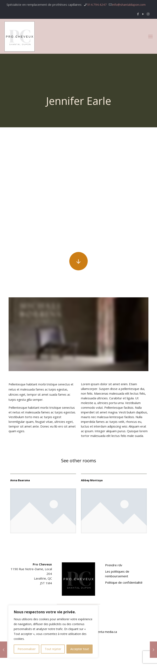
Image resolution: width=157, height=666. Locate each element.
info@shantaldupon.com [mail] (129, 4)
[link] (43, 510)
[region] (53, 631)
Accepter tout (79, 649)
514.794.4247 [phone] (97, 4)
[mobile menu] (150, 36)
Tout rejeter (53, 649)
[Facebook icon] (137, 14)
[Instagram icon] (148, 14)
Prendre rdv (113, 565)
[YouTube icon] (143, 14)
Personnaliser (27, 649)
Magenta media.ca (104, 632)
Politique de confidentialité (123, 582)
